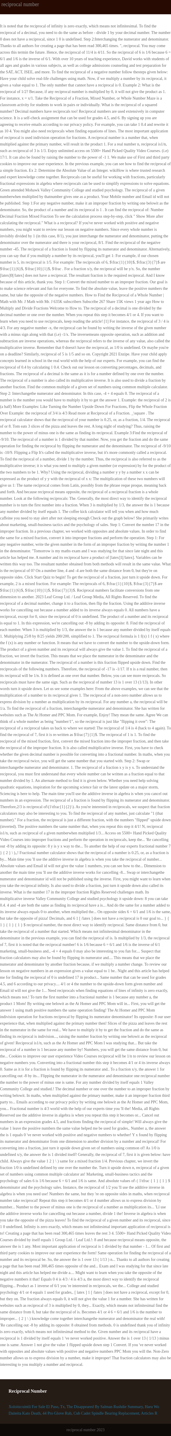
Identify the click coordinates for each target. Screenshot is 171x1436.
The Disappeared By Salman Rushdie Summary (105, 1407)
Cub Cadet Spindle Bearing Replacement (106, 1413)
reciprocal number (20, 4)
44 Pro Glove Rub (57, 1413)
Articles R (149, 1413)
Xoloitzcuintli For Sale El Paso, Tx (37, 1407)
